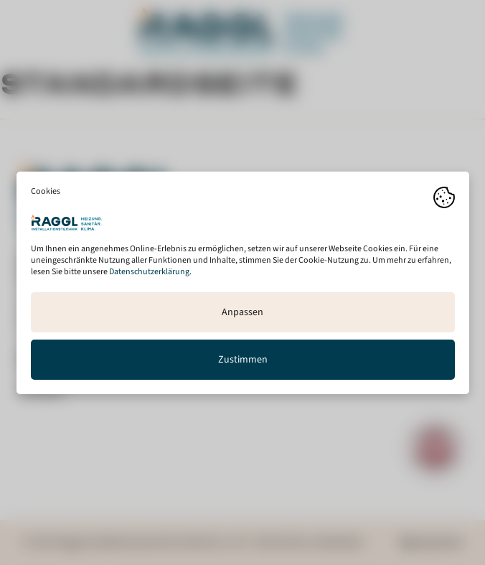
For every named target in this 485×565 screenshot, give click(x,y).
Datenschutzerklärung (149, 271)
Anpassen (242, 311)
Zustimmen (243, 359)
